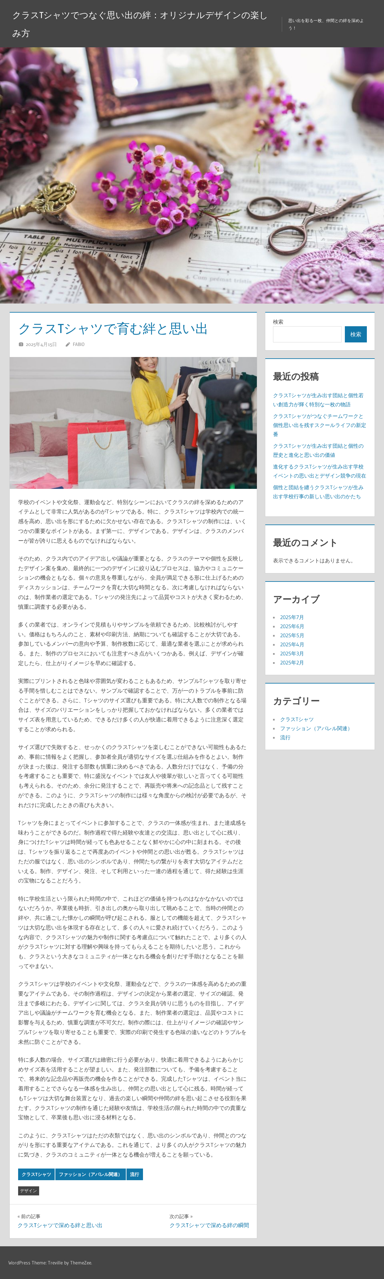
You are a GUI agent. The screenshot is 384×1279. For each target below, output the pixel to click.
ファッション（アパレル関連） (90, 1174)
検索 (278, 321)
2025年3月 (292, 653)
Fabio (78, 344)
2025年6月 (292, 626)
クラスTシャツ (36, 1174)
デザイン (28, 1190)
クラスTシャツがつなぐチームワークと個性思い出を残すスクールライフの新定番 (319, 425)
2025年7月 (292, 617)
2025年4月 (292, 644)
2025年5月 (292, 635)
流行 (134, 1174)
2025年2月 (292, 662)
